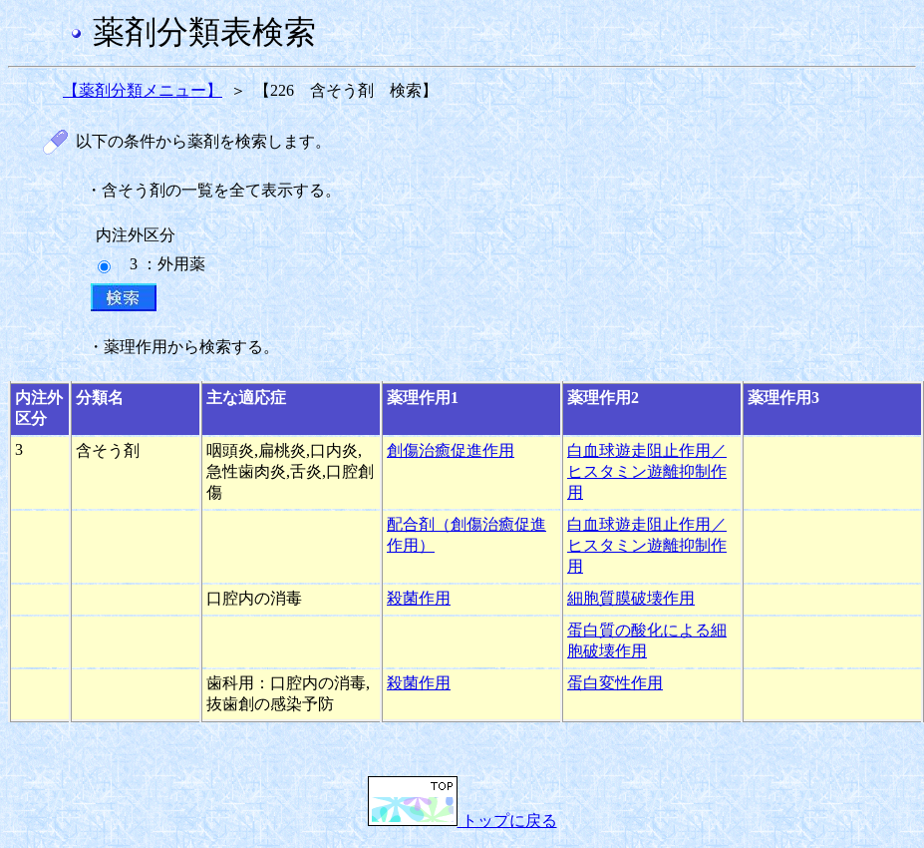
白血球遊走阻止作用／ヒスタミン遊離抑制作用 (647, 471)
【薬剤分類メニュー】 (142, 90)
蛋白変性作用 (615, 682)
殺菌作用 (419, 598)
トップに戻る (462, 820)
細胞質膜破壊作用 (631, 598)
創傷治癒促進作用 (450, 450)
